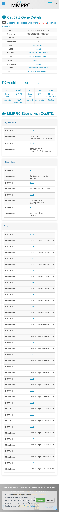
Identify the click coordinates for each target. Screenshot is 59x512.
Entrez (30, 90)
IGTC (39, 94)
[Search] (55, 3)
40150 (32, 246)
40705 (32, 258)
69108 (32, 439)
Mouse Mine (7, 100)
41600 (32, 282)
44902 (32, 355)
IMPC (7, 90)
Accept (40, 500)
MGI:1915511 (38, 45)
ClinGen (51, 100)
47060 (32, 143)
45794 (32, 391)
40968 (32, 270)
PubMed (39, 90)
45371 (32, 367)
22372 (32, 183)
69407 (32, 451)
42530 (32, 319)
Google (19, 90)
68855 (32, 427)
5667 (31, 170)
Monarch (30, 100)
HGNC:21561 (38, 60)
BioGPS (19, 94)
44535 (32, 343)
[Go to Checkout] (49, 3)
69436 (32, 463)
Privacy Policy (29, 506)
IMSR (51, 90)
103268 (38, 49)
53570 (32, 195)
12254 (38, 64)
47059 (32, 131)
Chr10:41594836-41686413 (38, 72)
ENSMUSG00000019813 (38, 53)
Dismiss (50, 500)
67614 (32, 415)
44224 (32, 331)
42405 (32, 307)
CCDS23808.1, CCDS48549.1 (38, 68)
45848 (32, 403)
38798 (32, 234)
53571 (32, 207)
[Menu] (3, 3)
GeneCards (39, 100)
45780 (32, 379)
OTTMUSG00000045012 (38, 57)
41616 (32, 294)
